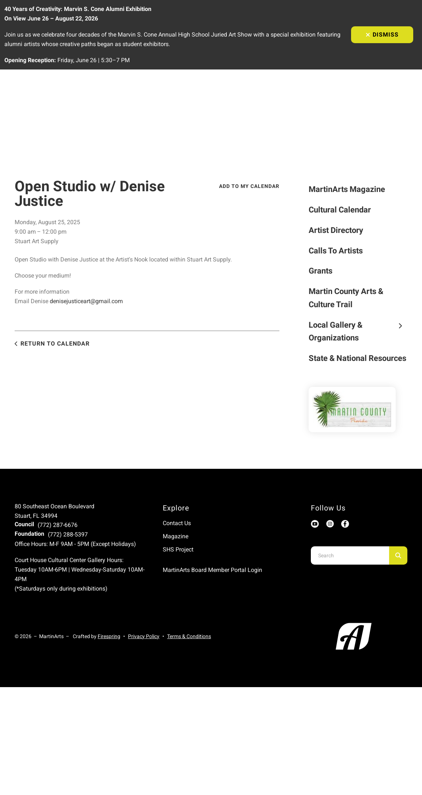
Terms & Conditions (189, 636)
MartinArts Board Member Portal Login (212, 569)
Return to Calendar (55, 343)
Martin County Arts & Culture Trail (346, 298)
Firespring (109, 636)
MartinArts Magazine (347, 189)
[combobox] (350, 555)
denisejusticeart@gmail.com (86, 301)
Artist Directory (336, 230)
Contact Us (177, 523)
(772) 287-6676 (58, 524)
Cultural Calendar (340, 209)
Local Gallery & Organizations (358, 331)
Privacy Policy (143, 636)
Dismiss (382, 34)
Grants (320, 270)
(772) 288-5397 (68, 534)
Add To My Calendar (249, 186)
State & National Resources (357, 358)
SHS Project (178, 549)
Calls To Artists (336, 250)
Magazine (175, 536)
